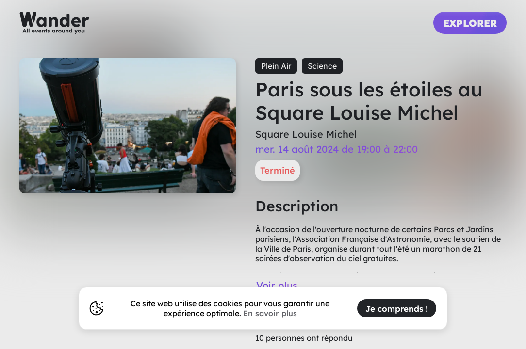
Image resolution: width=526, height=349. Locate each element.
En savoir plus (270, 313)
